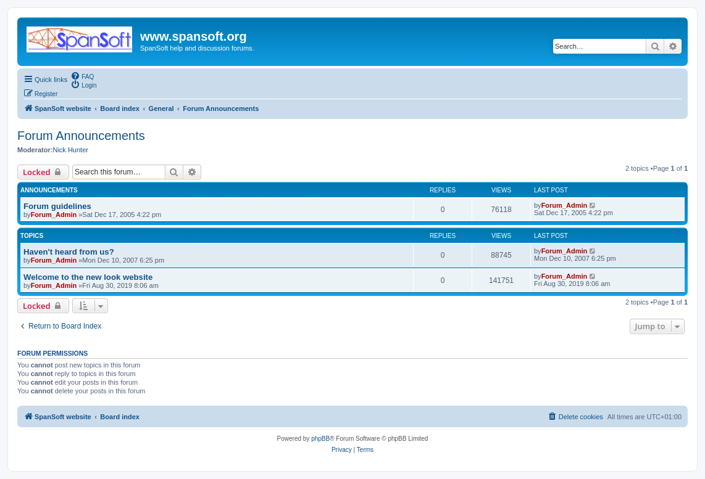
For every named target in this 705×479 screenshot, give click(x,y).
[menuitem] (82, 76)
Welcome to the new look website (87, 277)
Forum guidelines (57, 206)
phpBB (320, 438)
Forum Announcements (81, 135)
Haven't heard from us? (68, 251)
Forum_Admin (54, 214)
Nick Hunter (70, 150)
